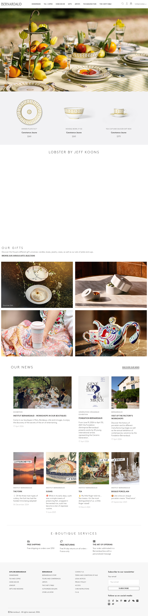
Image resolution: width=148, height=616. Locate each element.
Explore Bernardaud (17, 572)
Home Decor (60, 4)
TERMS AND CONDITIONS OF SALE (86, 575)
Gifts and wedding (16, 589)
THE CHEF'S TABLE (48, 585)
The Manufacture (89, 4)
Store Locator (47, 592)
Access (78, 585)
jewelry (12, 585)
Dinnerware (36, 4)
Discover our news (130, 367)
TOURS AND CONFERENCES (51, 579)
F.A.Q (77, 592)
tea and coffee (15, 579)
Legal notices (80, 579)
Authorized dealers (49, 589)
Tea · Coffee (48, 4)
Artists (77, 4)
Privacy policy (80, 582)
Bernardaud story (49, 575)
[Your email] (123, 582)
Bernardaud (47, 572)
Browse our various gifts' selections (18, 256)
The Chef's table (105, 4)
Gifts (70, 4)
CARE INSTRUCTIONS (82, 589)
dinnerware (13, 575)
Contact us (79, 572)
